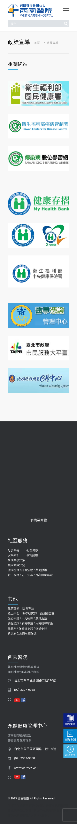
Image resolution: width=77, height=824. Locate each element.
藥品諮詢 (13, 623)
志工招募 (27, 575)
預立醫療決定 (16, 565)
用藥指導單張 (44, 623)
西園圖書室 (47, 613)
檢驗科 (12, 628)
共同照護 (41, 570)
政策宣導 (13, 608)
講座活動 (27, 570)
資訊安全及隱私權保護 (22, 633)
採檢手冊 (41, 628)
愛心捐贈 (13, 618)
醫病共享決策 (16, 560)
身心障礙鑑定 (44, 575)
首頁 (37, 42)
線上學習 (13, 613)
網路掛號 (70, 724)
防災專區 (28, 608)
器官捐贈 (32, 555)
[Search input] (36, 23)
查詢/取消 (70, 739)
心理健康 (32, 550)
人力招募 (27, 618)
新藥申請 (27, 623)
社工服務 (13, 575)
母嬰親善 (13, 550)
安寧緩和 (13, 555)
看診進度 (70, 755)
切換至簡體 (38, 520)
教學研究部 (29, 613)
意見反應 (41, 618)
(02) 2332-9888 (24, 758)
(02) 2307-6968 (24, 689)
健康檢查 (13, 570)
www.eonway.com (26, 767)
